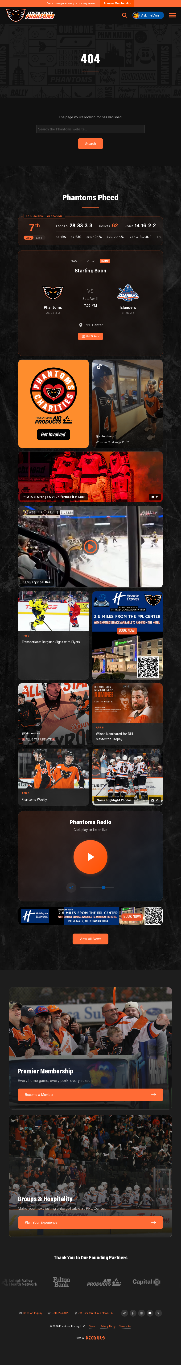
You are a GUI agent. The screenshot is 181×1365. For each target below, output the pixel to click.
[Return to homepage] (30, 15)
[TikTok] (124, 1313)
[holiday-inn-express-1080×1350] (127, 635)
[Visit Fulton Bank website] (70, 1282)
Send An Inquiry (32, 1313)
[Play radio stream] (90, 857)
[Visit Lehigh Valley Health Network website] (28, 1282)
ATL (28, 238)
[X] (158, 1313)
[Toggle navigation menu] (172, 15)
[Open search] (124, 15)
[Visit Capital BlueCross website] (155, 1282)
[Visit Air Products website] (113, 1282)
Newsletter (125, 1326)
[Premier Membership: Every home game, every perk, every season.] (90, 1048)
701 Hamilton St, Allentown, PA (95, 1313)
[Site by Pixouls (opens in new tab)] (95, 1337)
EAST (39, 238)
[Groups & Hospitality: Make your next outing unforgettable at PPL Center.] (90, 1176)
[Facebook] (133, 1313)
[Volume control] (97, 887)
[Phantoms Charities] (53, 404)
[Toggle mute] (71, 888)
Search (93, 1326)
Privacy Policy (108, 1326)
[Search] (90, 129)
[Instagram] (141, 1313)
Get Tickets (90, 336)
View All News (90, 939)
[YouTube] (150, 1313)
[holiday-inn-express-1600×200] (90, 915)
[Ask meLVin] (148, 15)
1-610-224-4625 (60, 1313)
